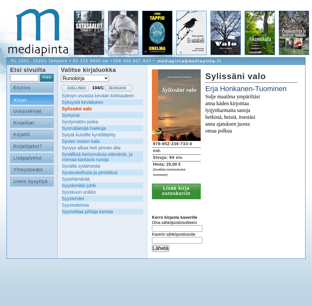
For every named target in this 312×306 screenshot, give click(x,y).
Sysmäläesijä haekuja (84, 128)
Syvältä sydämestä (81, 166)
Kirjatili (21, 134)
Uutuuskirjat (27, 111)
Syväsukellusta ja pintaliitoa (89, 172)
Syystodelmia (75, 205)
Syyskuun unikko (79, 192)
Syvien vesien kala (81, 141)
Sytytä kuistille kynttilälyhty (88, 134)
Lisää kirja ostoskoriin (176, 191)
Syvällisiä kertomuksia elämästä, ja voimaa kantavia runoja (97, 157)
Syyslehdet (73, 198)
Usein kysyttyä (30, 181)
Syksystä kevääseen (82, 102)
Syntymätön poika (80, 121)
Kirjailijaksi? (27, 146)
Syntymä (70, 115)
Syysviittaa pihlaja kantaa (87, 211)
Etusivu (22, 87)
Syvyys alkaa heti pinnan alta (91, 147)
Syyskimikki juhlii (79, 185)
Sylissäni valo (77, 108)
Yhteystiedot (28, 169)
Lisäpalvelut (27, 157)
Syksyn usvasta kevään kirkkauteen (98, 95)
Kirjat (20, 100)
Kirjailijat (23, 122)
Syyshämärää (76, 179)
